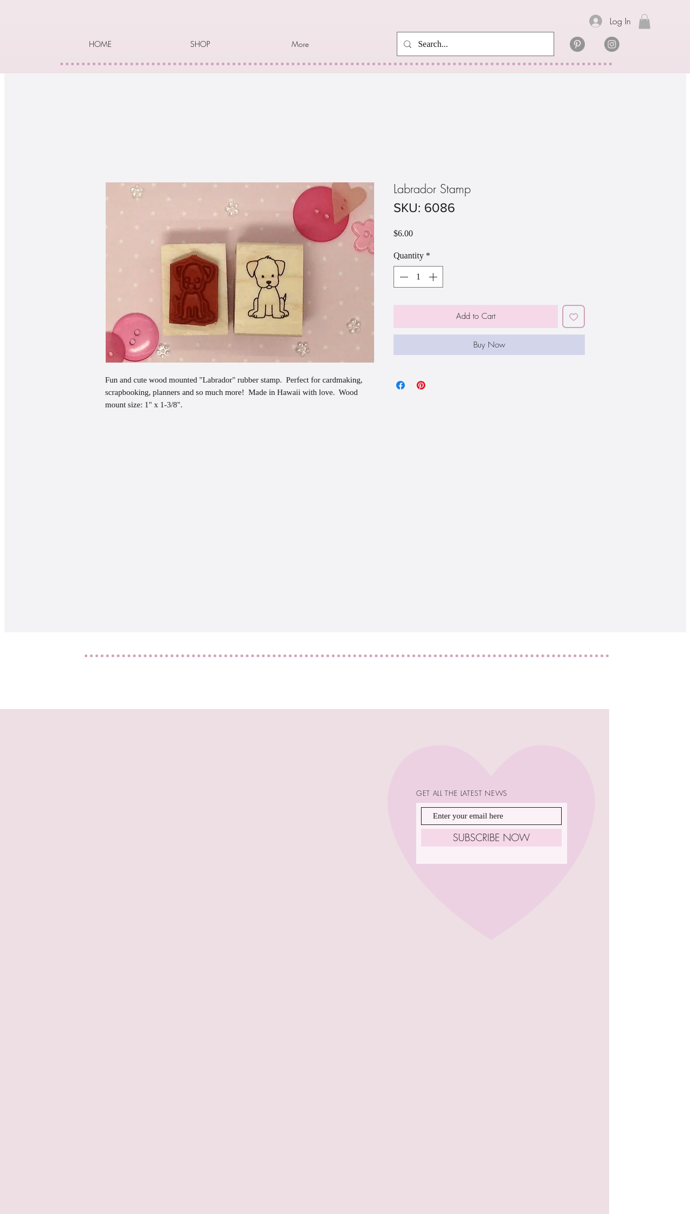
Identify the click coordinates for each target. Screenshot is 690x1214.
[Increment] (433, 277)
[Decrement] (402, 277)
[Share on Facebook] (400, 385)
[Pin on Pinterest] (421, 385)
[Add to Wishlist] (573, 316)
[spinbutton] (418, 277)
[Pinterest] (577, 44)
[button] (233, 44)
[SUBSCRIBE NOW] (491, 838)
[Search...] (474, 44)
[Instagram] (611, 44)
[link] (644, 21)
